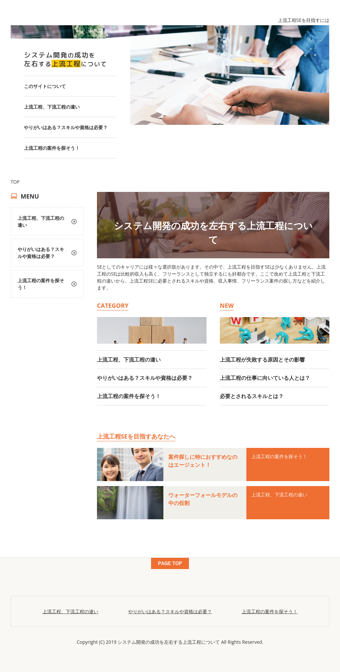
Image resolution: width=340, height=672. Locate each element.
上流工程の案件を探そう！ (52, 148)
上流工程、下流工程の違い (52, 107)
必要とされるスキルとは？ (252, 396)
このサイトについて (45, 86)
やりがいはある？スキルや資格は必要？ (66, 127)
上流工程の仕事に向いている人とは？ (265, 377)
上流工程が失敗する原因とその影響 (262, 359)
